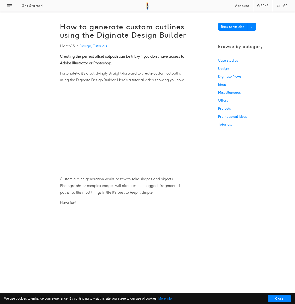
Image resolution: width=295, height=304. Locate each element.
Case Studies (228, 60)
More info (165, 298)
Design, (86, 46)
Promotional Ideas (232, 116)
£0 (282, 6)
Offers (223, 100)
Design (223, 68)
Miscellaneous (229, 92)
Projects (224, 108)
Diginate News (229, 76)
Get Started (32, 6)
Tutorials (100, 46)
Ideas (222, 84)
